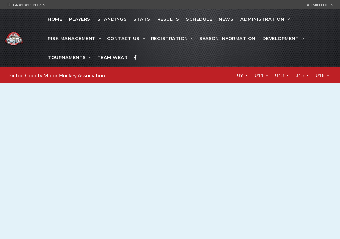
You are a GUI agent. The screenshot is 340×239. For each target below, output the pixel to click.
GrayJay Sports (26, 4)
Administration (262, 19)
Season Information (227, 38)
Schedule (199, 19)
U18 (321, 75)
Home (55, 19)
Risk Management (72, 38)
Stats (141, 19)
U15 (300, 75)
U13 (280, 75)
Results (168, 19)
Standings (112, 19)
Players (79, 19)
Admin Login (320, 4)
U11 (260, 75)
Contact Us (123, 38)
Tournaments (67, 57)
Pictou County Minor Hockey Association (56, 75)
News (226, 19)
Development (280, 38)
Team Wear (112, 57)
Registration (169, 38)
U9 (241, 75)
